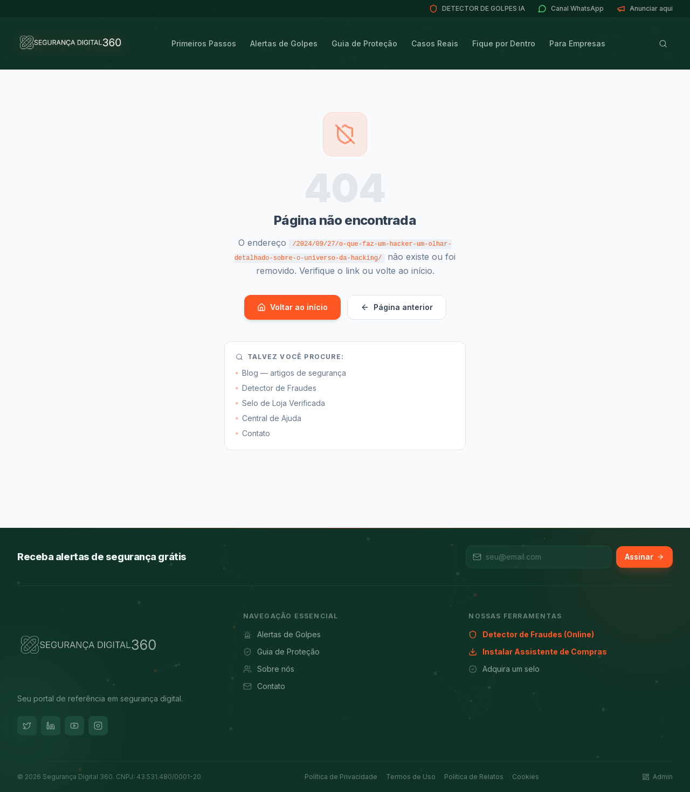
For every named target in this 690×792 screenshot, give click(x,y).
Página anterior (397, 307)
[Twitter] (27, 725)
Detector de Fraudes (276, 387)
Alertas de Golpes (284, 43)
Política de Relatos (473, 777)
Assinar (644, 556)
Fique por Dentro (503, 43)
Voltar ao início (292, 307)
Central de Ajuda (268, 418)
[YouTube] (74, 725)
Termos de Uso (411, 777)
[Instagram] (98, 725)
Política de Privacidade (341, 777)
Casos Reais (434, 43)
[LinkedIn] (50, 725)
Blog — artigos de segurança (291, 372)
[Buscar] (663, 43)
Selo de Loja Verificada (280, 403)
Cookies (525, 777)
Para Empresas (577, 43)
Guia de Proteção (364, 43)
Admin (657, 777)
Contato (253, 433)
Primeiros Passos (203, 43)
